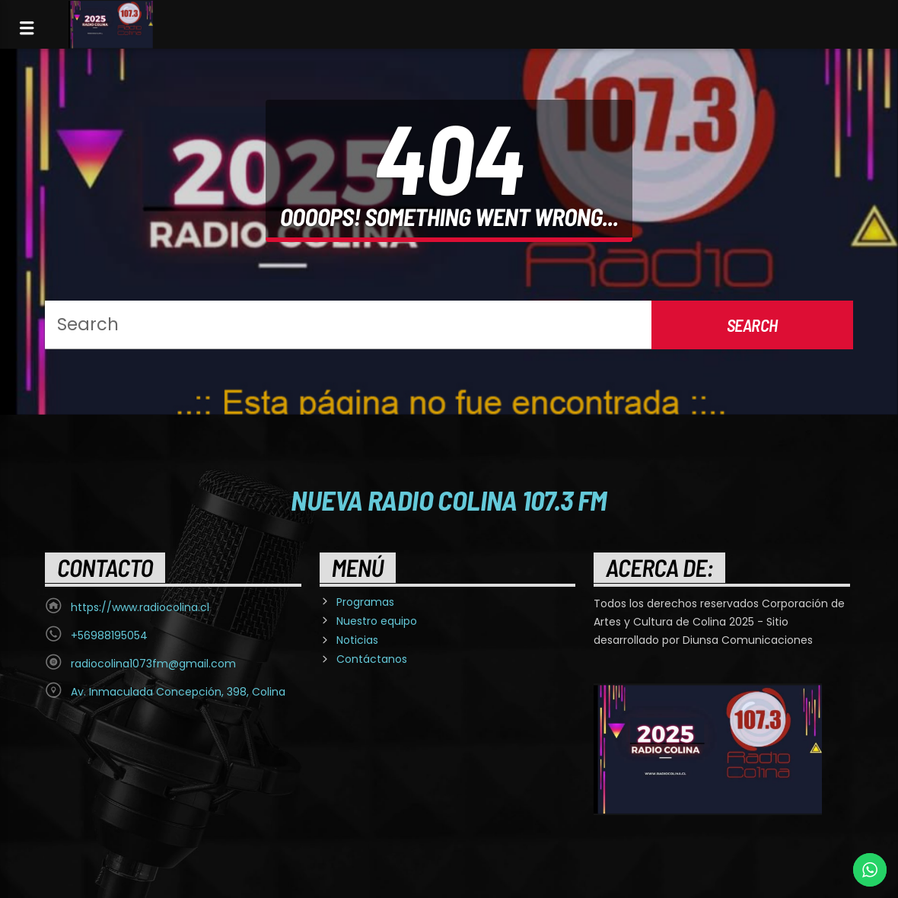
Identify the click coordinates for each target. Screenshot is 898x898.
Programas (365, 602)
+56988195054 (109, 635)
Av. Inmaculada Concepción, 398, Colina (178, 691)
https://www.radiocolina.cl (140, 607)
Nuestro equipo (376, 621)
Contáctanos (371, 659)
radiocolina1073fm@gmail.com (153, 663)
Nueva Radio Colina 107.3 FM (449, 499)
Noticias (357, 640)
